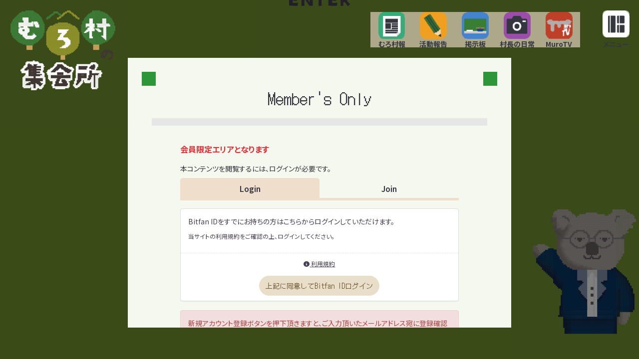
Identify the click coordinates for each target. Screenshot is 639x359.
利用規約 (319, 275)
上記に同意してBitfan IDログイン (319, 297)
